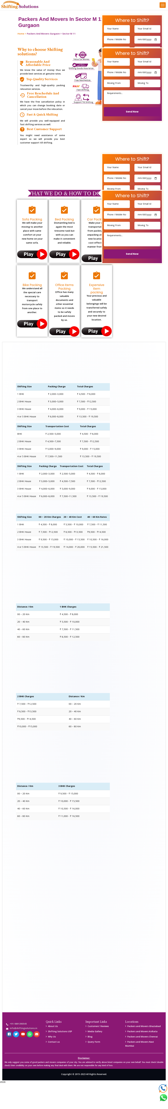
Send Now (132, 111)
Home (21, 34)
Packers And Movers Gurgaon (43, 34)
